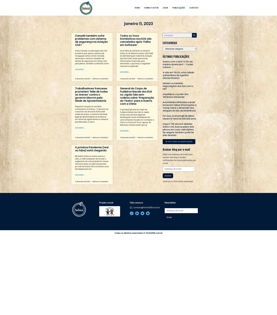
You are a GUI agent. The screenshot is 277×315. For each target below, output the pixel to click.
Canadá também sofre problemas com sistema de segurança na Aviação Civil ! (91, 40)
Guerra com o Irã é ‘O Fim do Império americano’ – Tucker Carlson (178, 64)
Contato (193, 7)
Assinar (168, 176)
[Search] (194, 35)
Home (137, 7)
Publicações (178, 7)
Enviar (169, 217)
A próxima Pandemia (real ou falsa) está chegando (91, 149)
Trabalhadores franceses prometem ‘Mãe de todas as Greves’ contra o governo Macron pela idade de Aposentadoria (91, 95)
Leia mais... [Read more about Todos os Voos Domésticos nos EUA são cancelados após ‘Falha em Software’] (125, 72)
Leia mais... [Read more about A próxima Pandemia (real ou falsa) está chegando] (80, 175)
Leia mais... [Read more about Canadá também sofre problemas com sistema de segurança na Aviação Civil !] (80, 69)
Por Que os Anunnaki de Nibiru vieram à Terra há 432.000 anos (179, 117)
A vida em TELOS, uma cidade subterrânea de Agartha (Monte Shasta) (178, 75)
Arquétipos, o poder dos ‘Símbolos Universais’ (175, 95)
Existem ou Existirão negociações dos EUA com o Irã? (178, 86)
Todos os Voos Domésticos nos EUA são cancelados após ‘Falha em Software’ (136, 40)
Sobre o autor (151, 7)
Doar (165, 7)
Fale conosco (136, 202)
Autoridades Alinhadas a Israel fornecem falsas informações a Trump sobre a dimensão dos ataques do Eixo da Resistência (179, 106)
